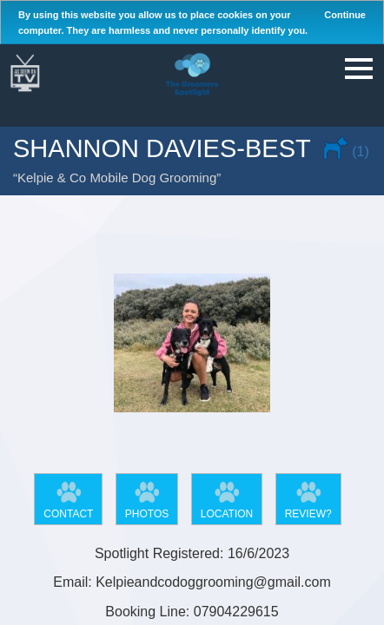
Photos (147, 514)
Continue (345, 15)
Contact (68, 514)
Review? (308, 514)
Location (227, 514)
